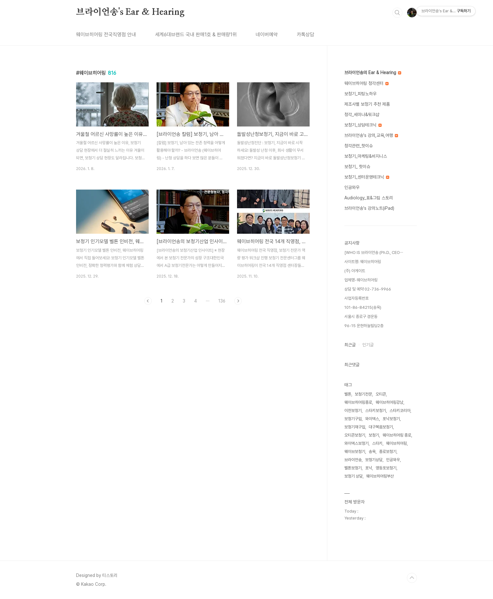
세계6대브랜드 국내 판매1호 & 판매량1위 (196, 35)
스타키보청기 (375, 410)
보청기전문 (363, 394)
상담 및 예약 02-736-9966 (367, 289)
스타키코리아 (399, 410)
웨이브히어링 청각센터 (366, 83)
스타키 (377, 443)
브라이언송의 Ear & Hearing (372, 72)
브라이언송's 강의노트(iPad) (369, 208)
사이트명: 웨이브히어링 (362, 261)
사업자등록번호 (356, 298)
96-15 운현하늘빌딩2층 (363, 325)
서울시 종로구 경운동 (360, 316)
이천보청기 (353, 410)
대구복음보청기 (381, 427)
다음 (238, 301)
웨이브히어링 (396, 443)
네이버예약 (267, 35)
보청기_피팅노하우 (360, 93)
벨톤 (347, 394)
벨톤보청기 (353, 468)
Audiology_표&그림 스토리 (368, 197)
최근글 (350, 344)
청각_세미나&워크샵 (361, 114)
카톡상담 (305, 35)
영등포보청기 (386, 468)
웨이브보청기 (354, 451)
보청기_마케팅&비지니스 (365, 156)
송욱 (372, 451)
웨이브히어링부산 (380, 476)
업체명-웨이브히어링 (360, 280)
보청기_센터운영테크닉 (366, 176)
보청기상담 (374, 459)
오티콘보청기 (354, 435)
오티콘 (381, 394)
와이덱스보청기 (356, 443)
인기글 (368, 344)
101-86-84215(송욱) (362, 307)
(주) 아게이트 (354, 270)
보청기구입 (353, 418)
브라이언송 (353, 459)
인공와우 (351, 187)
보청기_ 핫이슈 (357, 166)
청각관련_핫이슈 (358, 145)
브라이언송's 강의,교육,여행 (371, 135)
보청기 (374, 435)
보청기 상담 (353, 476)
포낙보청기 (391, 418)
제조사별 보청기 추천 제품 (367, 104)
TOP (412, 578)
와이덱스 (372, 418)
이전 (148, 301)
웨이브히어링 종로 (397, 435)
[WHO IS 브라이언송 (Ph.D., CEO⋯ (373, 252)
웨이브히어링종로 (358, 402)
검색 (397, 12)
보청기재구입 (354, 427)
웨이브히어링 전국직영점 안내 (106, 35)
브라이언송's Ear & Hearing (130, 12)
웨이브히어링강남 (389, 402)
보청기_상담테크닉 (363, 124)
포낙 (368, 468)
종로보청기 (387, 451)
